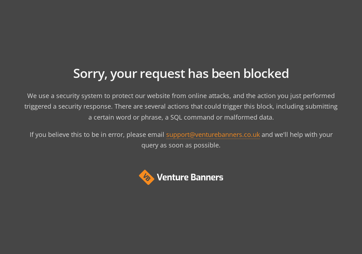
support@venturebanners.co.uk (213, 134)
